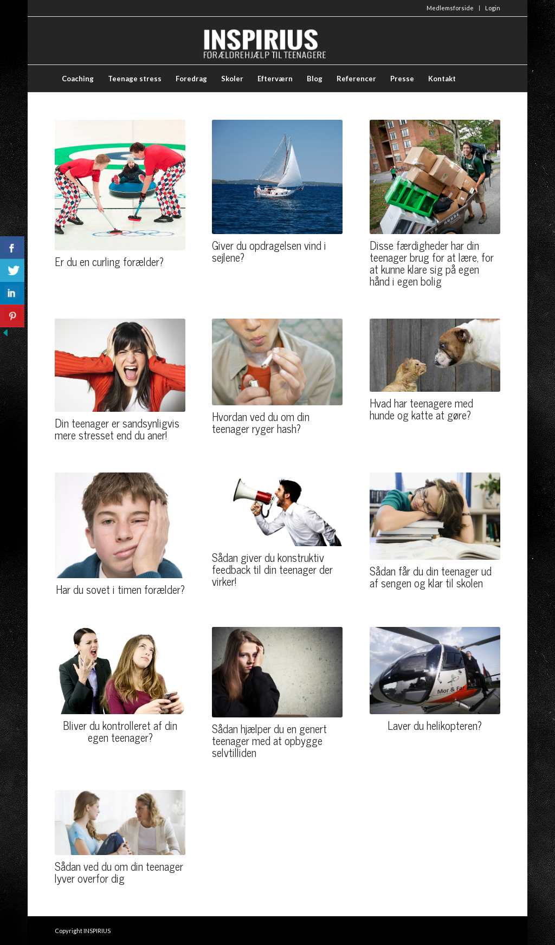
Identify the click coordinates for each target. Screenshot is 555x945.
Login (492, 7)
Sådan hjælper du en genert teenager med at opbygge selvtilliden (269, 740)
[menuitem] (450, 8)
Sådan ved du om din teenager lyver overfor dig (119, 872)
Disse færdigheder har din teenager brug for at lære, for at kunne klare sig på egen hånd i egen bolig (432, 263)
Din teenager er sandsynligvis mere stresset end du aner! (117, 429)
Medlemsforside (450, 7)
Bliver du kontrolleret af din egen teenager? (120, 731)
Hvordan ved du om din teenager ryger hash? (260, 422)
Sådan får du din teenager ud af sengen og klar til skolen (431, 577)
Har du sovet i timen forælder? (120, 589)
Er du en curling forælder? (109, 261)
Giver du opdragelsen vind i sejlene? (269, 251)
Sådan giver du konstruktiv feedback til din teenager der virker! (272, 569)
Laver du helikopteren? (435, 725)
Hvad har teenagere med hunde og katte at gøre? (421, 409)
